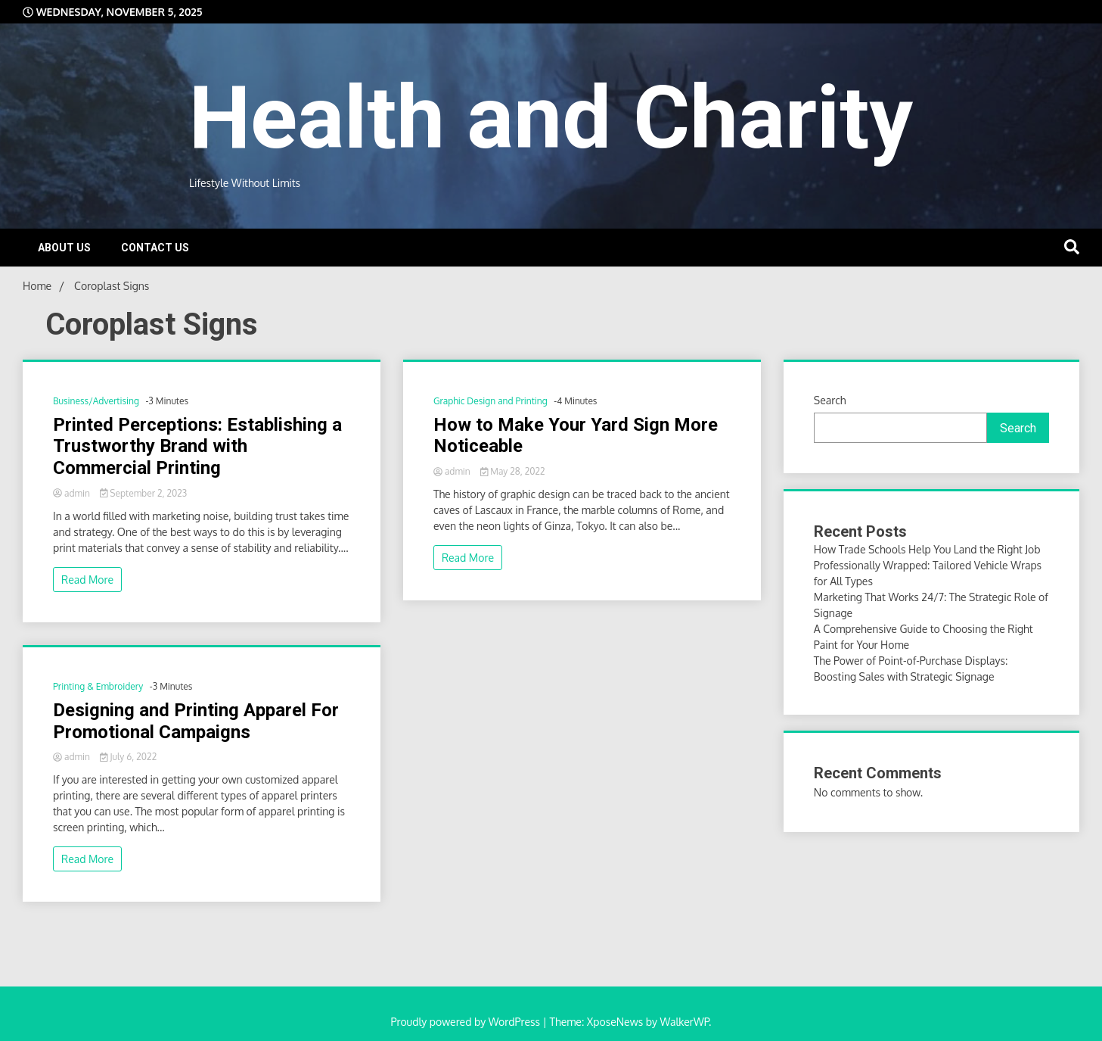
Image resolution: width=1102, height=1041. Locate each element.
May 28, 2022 (512, 471)
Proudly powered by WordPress (467, 1021)
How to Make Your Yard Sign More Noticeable (575, 435)
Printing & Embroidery (98, 686)
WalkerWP (684, 1021)
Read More (87, 579)
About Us (64, 248)
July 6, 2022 (128, 756)
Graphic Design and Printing (490, 401)
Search (830, 400)
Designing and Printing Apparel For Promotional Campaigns (196, 721)
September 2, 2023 (143, 493)
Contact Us (155, 248)
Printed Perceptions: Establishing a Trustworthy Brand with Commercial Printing (197, 446)
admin (72, 493)
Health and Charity (551, 118)
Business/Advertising (96, 401)
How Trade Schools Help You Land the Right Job (927, 549)
